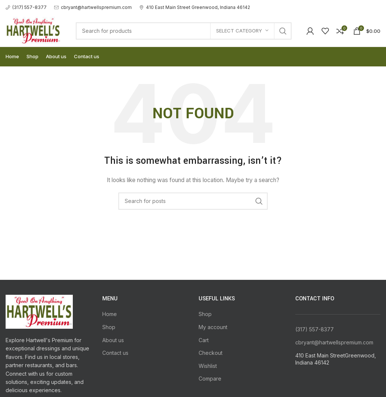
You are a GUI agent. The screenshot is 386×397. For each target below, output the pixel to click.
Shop (108, 327)
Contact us (115, 353)
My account (213, 327)
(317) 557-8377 (314, 329)
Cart (204, 340)
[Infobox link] (26, 7)
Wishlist (208, 366)
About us (113, 340)
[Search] (184, 31)
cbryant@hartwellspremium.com (334, 342)
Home (109, 314)
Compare (210, 378)
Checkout (210, 353)
